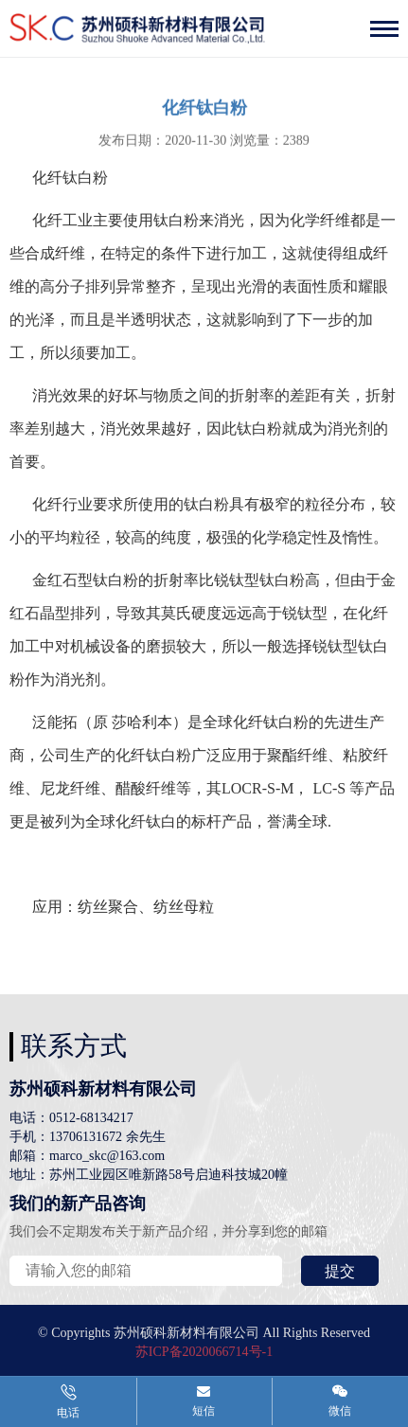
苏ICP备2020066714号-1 (204, 1352)
